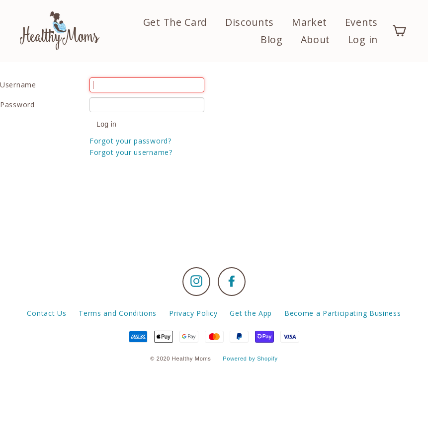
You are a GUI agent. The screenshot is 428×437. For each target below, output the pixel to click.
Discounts (249, 22)
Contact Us (46, 313)
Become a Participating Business (342, 313)
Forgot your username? (130, 152)
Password (17, 104)
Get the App (251, 313)
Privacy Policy (193, 313)
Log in (363, 39)
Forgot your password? (130, 141)
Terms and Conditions (118, 313)
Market (309, 22)
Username (18, 84)
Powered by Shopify (250, 359)
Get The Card (175, 22)
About (316, 39)
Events (361, 22)
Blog (271, 39)
